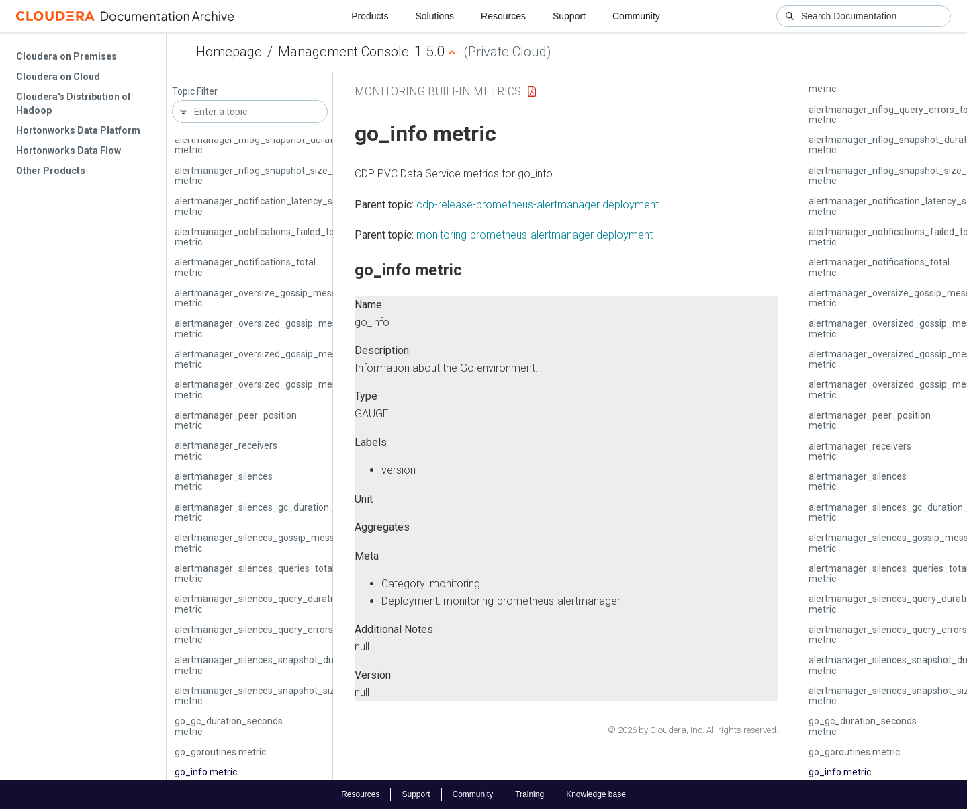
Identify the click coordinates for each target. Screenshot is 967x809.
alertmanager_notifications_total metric (245, 267)
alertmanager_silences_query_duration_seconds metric (279, 603)
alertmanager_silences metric (224, 481)
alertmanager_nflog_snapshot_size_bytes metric (266, 175)
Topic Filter (195, 92)
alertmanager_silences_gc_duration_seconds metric (272, 512)
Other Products (50, 170)
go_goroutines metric (220, 752)
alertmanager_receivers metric (226, 450)
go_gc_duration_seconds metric (229, 726)
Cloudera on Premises (66, 56)
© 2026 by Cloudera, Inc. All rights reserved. (693, 730)
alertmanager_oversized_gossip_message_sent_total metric (291, 389)
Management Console (343, 52)
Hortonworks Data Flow (68, 150)
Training (529, 794)
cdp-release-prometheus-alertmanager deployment (537, 204)
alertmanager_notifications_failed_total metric (260, 236)
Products (369, 16)
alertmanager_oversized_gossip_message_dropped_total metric (299, 328)
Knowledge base (596, 794)
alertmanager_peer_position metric (236, 420)
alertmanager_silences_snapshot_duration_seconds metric (287, 664)
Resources (503, 16)
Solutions (434, 16)
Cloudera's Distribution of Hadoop (73, 103)
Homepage (229, 52)
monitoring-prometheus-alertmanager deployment (534, 234)
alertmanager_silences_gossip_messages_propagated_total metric (305, 542)
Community (636, 16)
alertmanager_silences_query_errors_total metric (266, 634)
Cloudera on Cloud (58, 76)
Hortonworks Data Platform (78, 130)
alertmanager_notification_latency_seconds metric (269, 206)
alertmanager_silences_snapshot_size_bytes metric (272, 695)
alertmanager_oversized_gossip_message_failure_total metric (295, 359)
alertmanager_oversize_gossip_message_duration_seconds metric (304, 298)
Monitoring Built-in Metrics (438, 91)
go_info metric (206, 772)
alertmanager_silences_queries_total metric (254, 573)
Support (569, 16)
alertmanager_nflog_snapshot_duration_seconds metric (281, 144)
